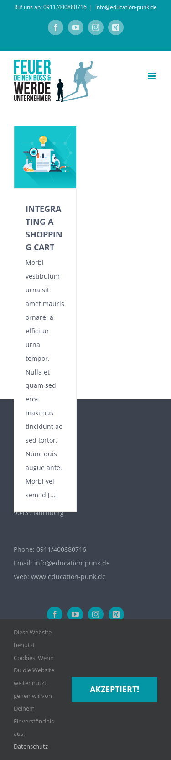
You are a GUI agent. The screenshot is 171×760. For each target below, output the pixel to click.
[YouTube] (75, 614)
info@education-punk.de (126, 7)
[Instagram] (96, 614)
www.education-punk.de (68, 576)
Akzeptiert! (114, 689)
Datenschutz (31, 746)
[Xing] (116, 614)
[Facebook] (54, 614)
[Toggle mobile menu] (152, 76)
